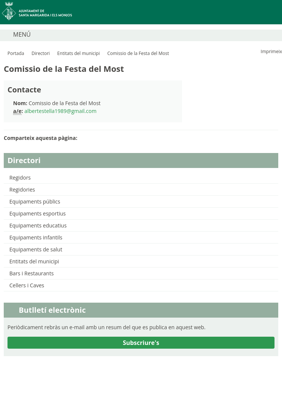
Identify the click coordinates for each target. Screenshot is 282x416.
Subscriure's (141, 343)
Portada (15, 53)
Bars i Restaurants (31, 273)
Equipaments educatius (38, 225)
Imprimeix (271, 51)
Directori (40, 53)
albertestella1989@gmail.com (60, 110)
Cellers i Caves (26, 285)
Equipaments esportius (37, 213)
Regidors (20, 177)
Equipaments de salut (35, 249)
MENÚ (22, 34)
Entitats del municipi (78, 53)
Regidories (22, 189)
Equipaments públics (34, 201)
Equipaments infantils (35, 237)
